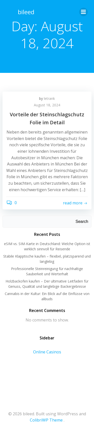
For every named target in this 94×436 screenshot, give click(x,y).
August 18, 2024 (47, 105)
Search (81, 221)
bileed (26, 12)
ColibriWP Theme (46, 420)
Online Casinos (47, 352)
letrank (49, 98)
